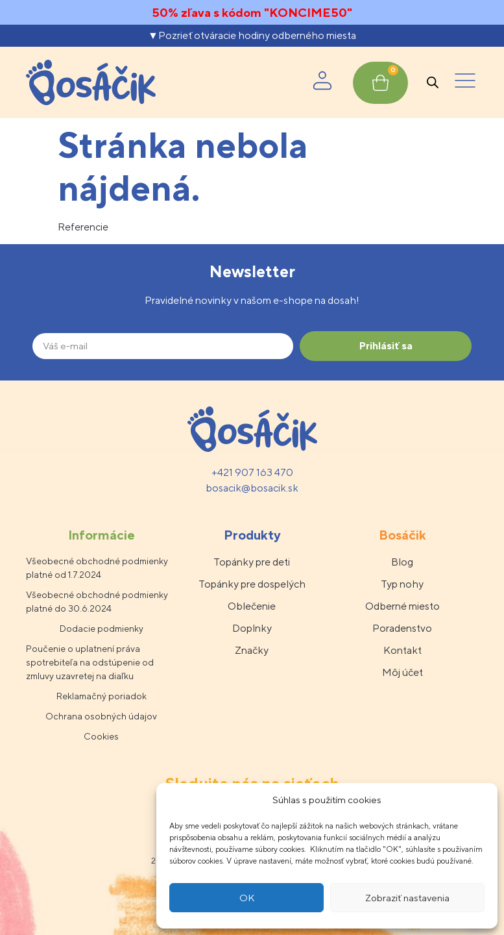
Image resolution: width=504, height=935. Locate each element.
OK (246, 897)
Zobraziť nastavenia (407, 897)
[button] (465, 82)
